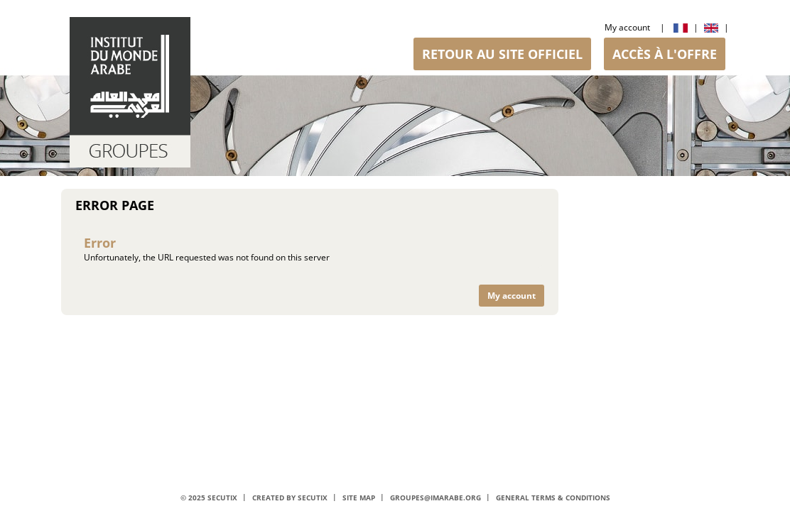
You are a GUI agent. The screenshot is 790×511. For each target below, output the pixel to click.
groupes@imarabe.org (435, 497)
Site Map (358, 497)
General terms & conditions (553, 497)
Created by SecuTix (290, 497)
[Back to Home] (130, 92)
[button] (502, 54)
